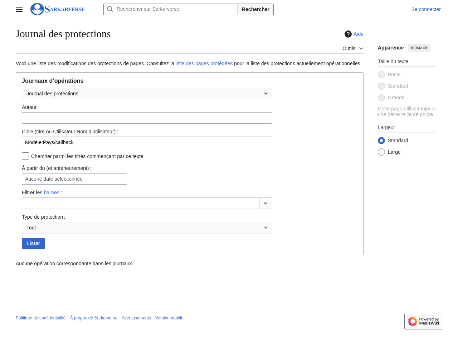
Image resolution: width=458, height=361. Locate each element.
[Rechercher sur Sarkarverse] (170, 9)
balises (51, 192)
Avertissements (136, 317)
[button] (265, 203)
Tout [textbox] (31, 228)
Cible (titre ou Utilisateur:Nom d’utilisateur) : (70, 131)
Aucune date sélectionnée (54, 179)
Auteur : (30, 107)
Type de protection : (43, 217)
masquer (419, 47)
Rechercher (255, 9)
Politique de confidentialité (40, 317)
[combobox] (147, 93)
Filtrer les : (42, 192)
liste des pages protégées (204, 63)
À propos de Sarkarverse (93, 317)
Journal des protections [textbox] (52, 93)
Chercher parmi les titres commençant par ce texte (87, 156)
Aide (353, 34)
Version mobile (169, 317)
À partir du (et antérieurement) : (56, 168)
